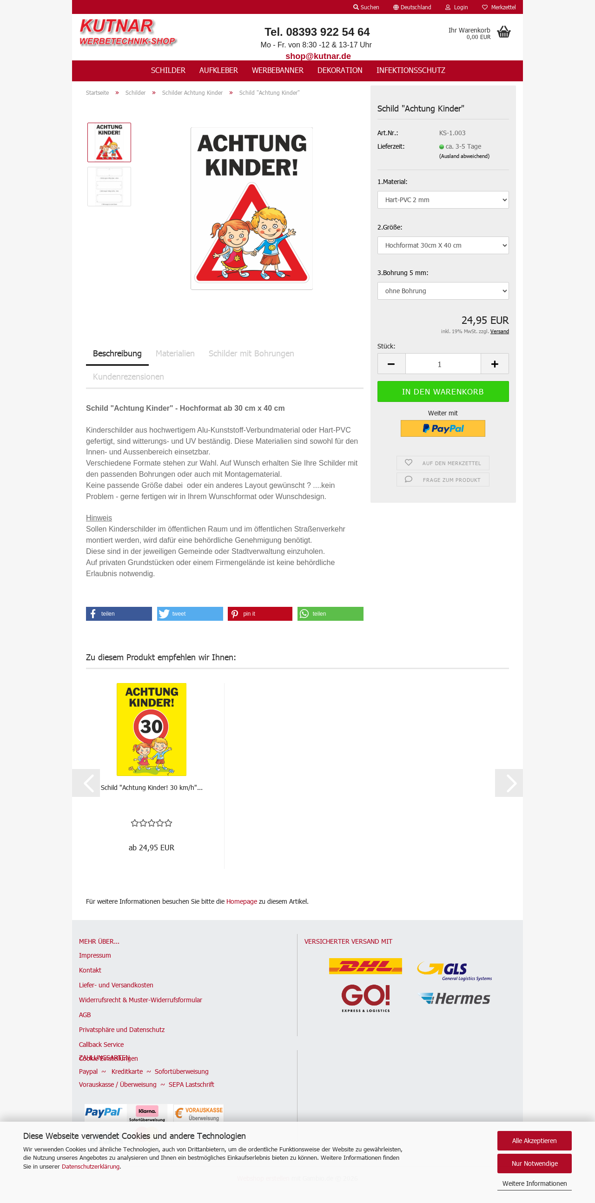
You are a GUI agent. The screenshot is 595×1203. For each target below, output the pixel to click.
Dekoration (340, 70)
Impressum (95, 955)
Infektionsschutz (411, 70)
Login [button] (456, 7)
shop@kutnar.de (318, 56)
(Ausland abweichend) (464, 156)
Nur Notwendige (535, 1163)
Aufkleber (218, 70)
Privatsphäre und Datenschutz (122, 1030)
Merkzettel (499, 7)
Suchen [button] (366, 7)
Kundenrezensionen (128, 376)
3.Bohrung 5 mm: (403, 273)
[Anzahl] (443, 364)
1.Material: (392, 181)
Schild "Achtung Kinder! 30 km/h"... (152, 787)
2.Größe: (390, 227)
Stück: (386, 346)
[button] (412, 7)
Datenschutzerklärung (90, 1166)
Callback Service (101, 1044)
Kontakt (90, 970)
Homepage (241, 901)
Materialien (175, 353)
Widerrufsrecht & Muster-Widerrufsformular (140, 1000)
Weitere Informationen (534, 1183)
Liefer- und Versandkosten (116, 985)
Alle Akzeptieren (534, 1140)
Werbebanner (278, 70)
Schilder (168, 70)
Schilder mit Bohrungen (251, 353)
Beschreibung (117, 353)
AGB (85, 1015)
